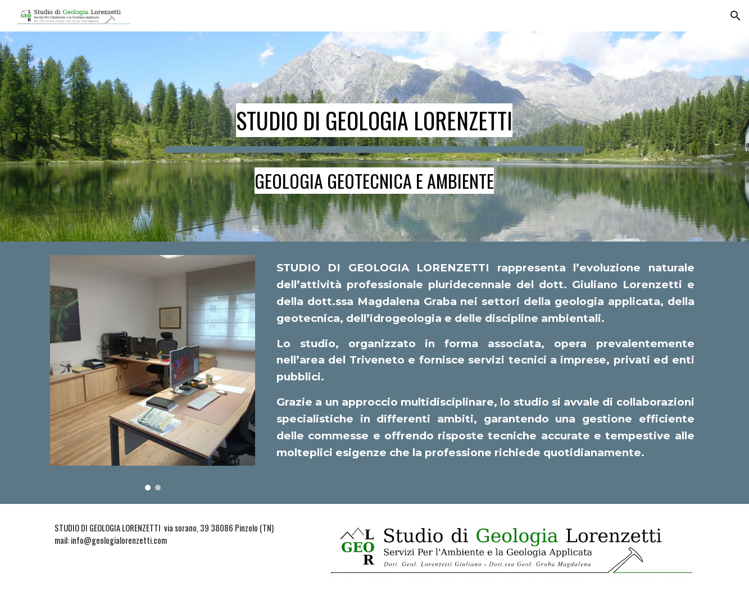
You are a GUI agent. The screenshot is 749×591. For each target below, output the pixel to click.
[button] (735, 15)
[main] (374, 136)
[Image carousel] (152, 372)
